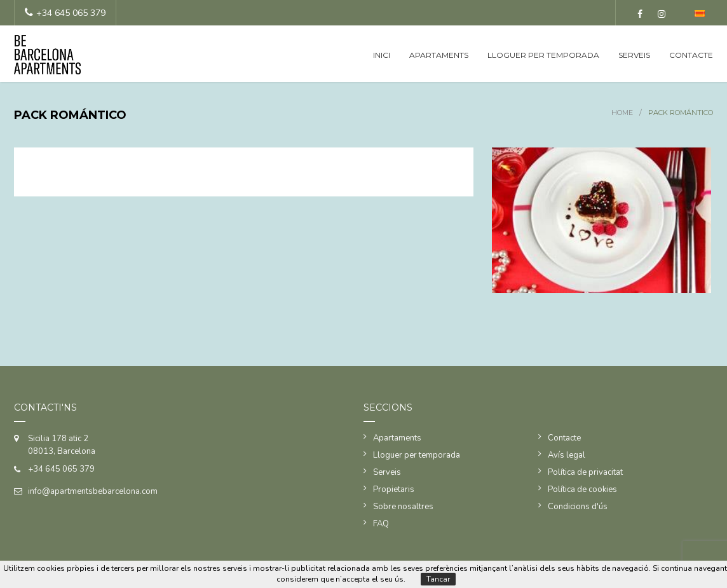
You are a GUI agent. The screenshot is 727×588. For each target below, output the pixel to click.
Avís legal (566, 455)
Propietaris (393, 489)
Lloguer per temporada (543, 55)
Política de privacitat (585, 472)
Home (622, 112)
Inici (381, 55)
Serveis (634, 55)
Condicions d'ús (578, 506)
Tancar (438, 579)
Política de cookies (582, 489)
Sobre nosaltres (403, 506)
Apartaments (438, 55)
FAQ (381, 524)
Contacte (691, 55)
